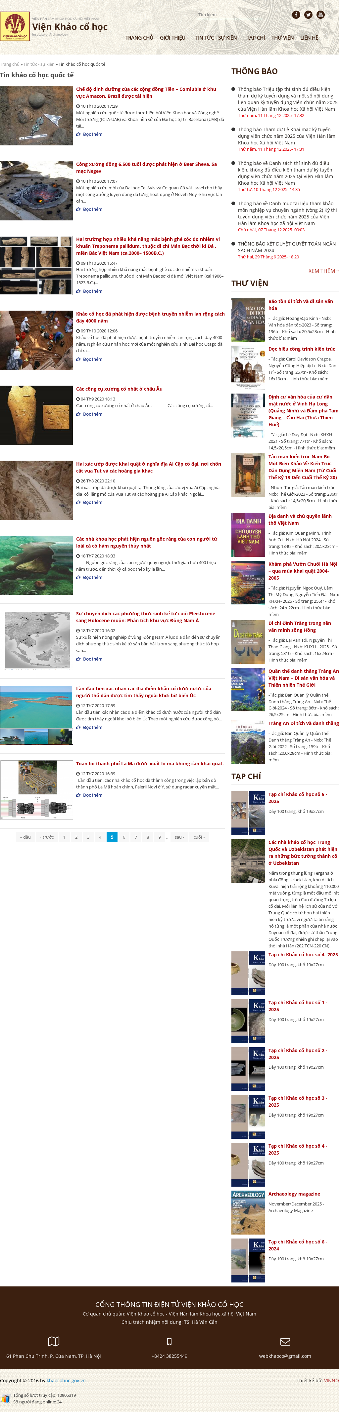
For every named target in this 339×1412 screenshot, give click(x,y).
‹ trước (47, 837)
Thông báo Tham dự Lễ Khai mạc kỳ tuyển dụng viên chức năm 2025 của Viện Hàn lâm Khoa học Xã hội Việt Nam (286, 136)
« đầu (25, 837)
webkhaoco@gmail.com (285, 1356)
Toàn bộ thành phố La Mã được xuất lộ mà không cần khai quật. (150, 763)
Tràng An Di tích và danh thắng (303, 723)
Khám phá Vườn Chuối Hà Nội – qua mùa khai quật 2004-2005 (302, 571)
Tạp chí (256, 37)
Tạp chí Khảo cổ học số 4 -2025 (303, 954)
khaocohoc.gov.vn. (67, 1380)
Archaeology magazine (294, 1194)
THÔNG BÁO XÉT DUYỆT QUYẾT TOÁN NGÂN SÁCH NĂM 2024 (287, 247)
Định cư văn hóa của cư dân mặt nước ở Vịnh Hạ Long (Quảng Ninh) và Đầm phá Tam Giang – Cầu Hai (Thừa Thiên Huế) (303, 411)
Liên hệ (309, 37)
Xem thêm (322, 271)
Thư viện (282, 37)
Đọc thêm (92, 134)
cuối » (199, 837)
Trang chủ (139, 37)
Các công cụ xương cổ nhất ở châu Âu (119, 389)
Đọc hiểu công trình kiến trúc (301, 349)
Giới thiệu (172, 37)
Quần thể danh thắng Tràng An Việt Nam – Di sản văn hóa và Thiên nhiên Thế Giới (303, 678)
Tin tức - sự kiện (216, 37)
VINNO (331, 1380)
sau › (179, 837)
